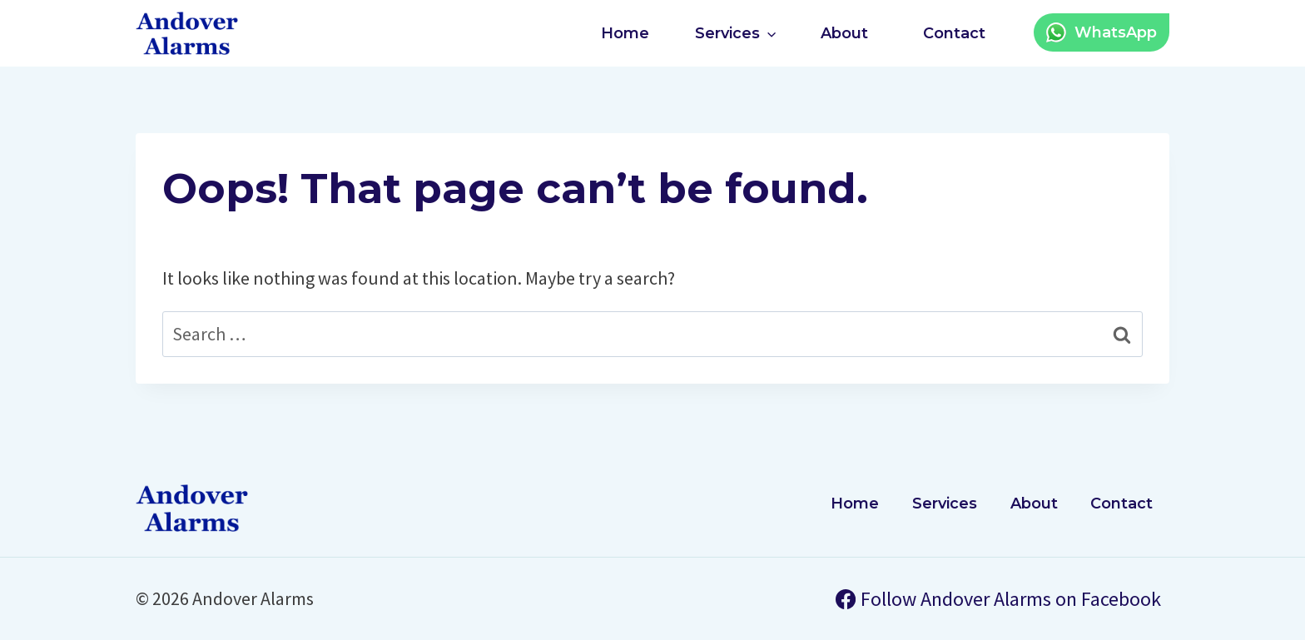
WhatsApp (1115, 32)
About (844, 33)
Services (944, 503)
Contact (954, 33)
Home (625, 33)
